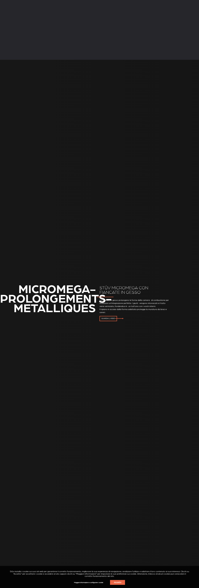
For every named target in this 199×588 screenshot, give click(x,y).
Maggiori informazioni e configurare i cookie (88, 582)
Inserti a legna (77, 10)
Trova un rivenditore (158, 10)
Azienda (25, 2)
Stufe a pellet (53, 10)
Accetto (117, 582)
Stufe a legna (28, 10)
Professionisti (73, 2)
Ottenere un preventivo (182, 10)
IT (164, 2)
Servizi (48, 2)
